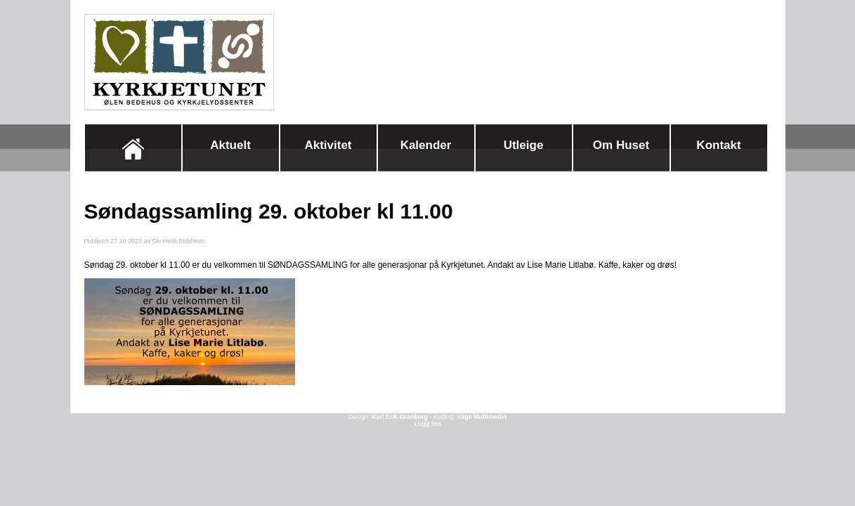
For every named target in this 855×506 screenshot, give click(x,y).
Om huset (621, 145)
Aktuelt (230, 145)
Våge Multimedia (482, 416)
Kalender (426, 145)
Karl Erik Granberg (400, 416)
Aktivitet (327, 145)
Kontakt (718, 145)
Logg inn (428, 423)
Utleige (524, 145)
